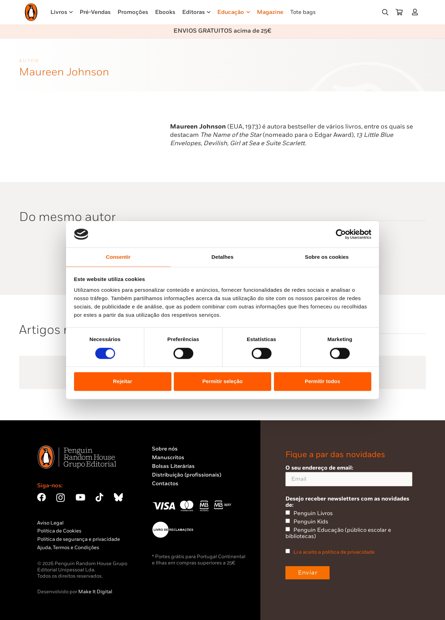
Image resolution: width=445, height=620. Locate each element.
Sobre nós (165, 449)
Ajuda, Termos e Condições (68, 548)
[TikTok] (99, 497)
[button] (385, 12)
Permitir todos (322, 382)
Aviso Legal (50, 523)
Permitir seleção (222, 382)
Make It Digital (95, 592)
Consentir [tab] (118, 257)
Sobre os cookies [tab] (327, 257)
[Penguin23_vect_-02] (173, 529)
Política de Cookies (59, 531)
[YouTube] (80, 497)
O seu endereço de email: (348, 475)
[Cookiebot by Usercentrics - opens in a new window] (340, 234)
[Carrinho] (399, 12)
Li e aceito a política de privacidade (334, 552)
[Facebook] (41, 497)
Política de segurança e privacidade (78, 539)
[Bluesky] (118, 497)
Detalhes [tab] (222, 257)
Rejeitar (122, 382)
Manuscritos (168, 457)
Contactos (165, 483)
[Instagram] (60, 498)
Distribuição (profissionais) (186, 475)
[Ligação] (416, 12)
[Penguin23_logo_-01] (31, 12)
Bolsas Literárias (173, 466)
